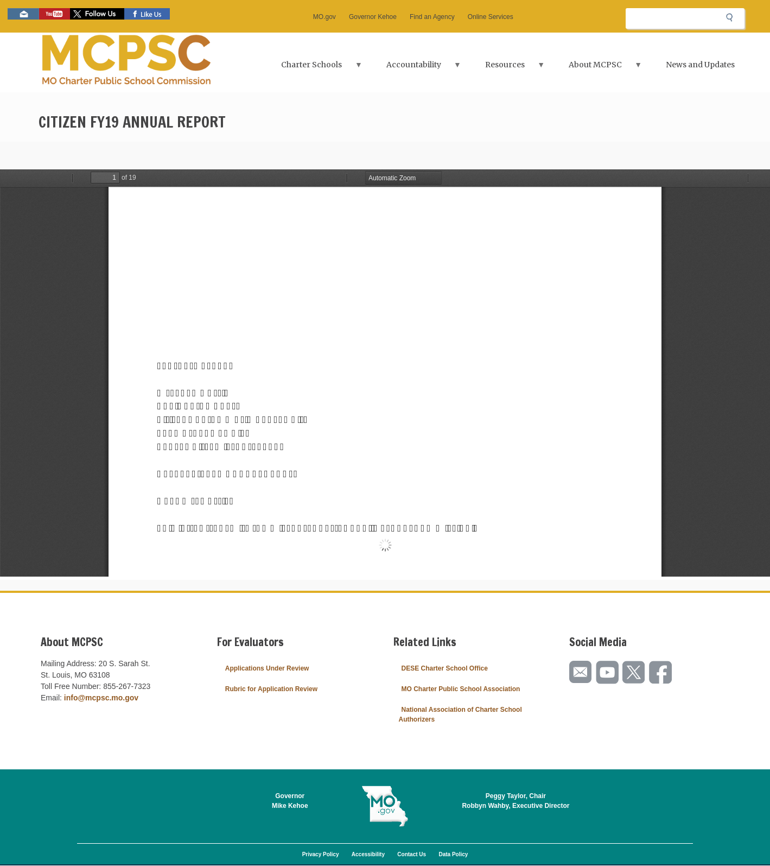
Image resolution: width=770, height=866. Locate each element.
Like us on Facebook (147, 14)
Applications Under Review (267, 668)
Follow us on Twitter (97, 14)
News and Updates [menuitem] (700, 64)
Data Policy (453, 854)
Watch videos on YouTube (54, 14)
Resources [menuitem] (506, 68)
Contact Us (411, 854)
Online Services (490, 17)
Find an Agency (432, 17)
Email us (23, 14)
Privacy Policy (320, 854)
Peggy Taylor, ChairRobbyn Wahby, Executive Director (515, 801)
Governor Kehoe (373, 17)
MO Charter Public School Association (461, 689)
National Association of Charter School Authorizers (460, 714)
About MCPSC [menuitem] (596, 68)
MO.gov (324, 17)
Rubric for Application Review (271, 689)
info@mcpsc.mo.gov (101, 697)
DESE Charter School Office (445, 668)
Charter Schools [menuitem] (312, 68)
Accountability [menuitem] (414, 68)
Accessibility (368, 854)
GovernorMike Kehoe (290, 801)
